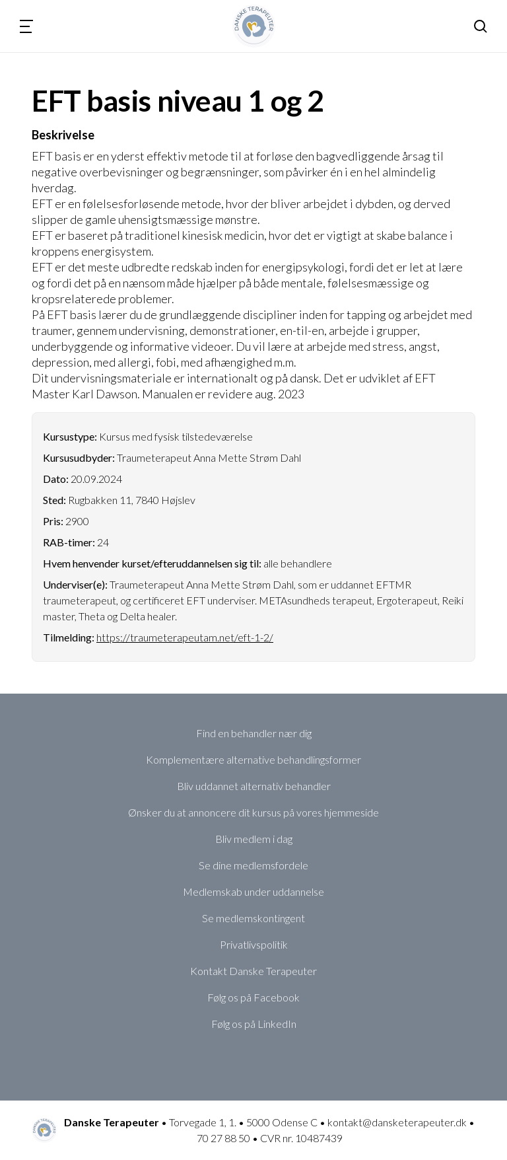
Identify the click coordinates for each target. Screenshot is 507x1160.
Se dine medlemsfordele (253, 865)
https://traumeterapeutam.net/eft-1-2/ (184, 637)
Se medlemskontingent (253, 918)
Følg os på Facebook (253, 997)
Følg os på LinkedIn (253, 1023)
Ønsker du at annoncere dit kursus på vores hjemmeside (253, 812)
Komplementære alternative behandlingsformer (253, 759)
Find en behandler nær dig (254, 733)
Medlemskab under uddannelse (253, 891)
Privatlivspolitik (254, 944)
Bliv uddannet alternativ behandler (254, 785)
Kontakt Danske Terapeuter (253, 970)
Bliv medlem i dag (253, 838)
